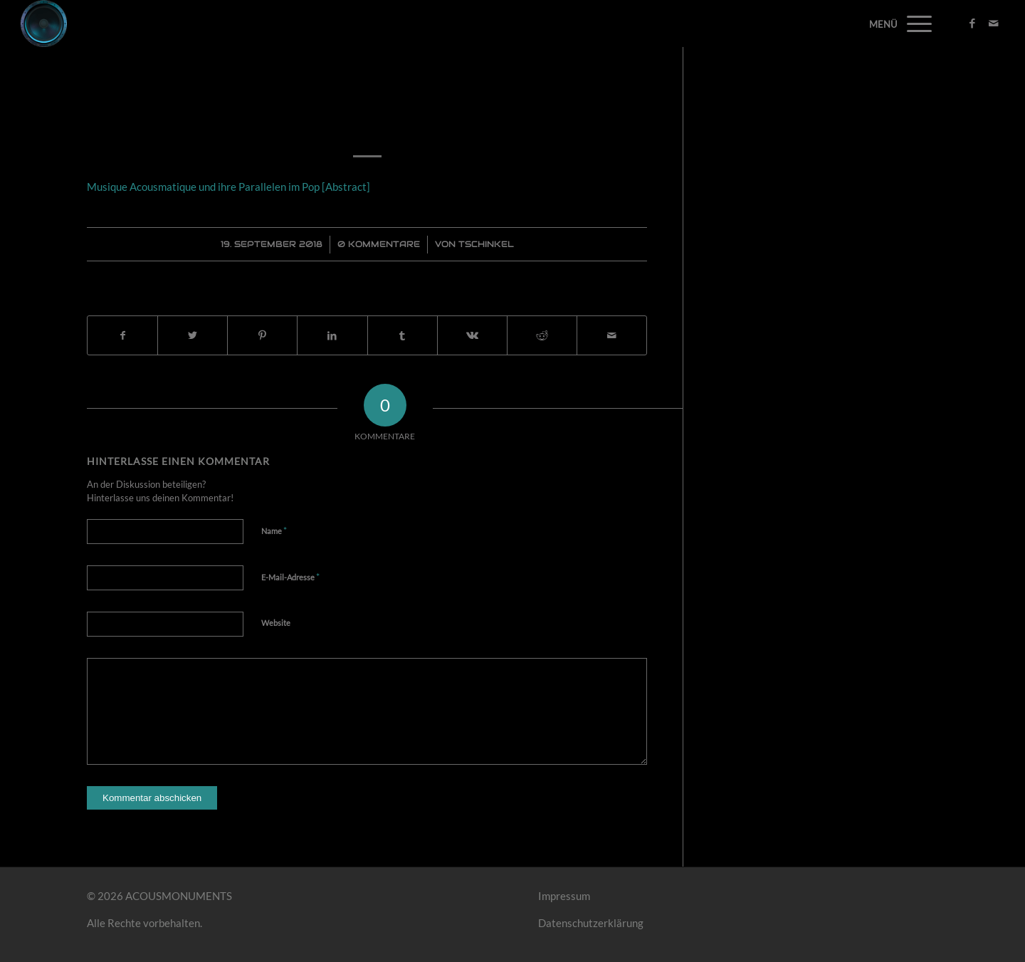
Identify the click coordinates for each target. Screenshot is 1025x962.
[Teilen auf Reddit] (542, 335)
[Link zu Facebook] (972, 22)
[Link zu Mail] (993, 22)
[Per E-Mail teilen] (611, 335)
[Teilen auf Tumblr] (402, 335)
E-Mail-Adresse (290, 576)
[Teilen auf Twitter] (192, 335)
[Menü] (915, 23)
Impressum (564, 895)
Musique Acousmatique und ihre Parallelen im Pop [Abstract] (367, 109)
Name (274, 530)
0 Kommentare (378, 244)
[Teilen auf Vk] (472, 335)
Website (275, 622)
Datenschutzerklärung (590, 922)
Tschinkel (486, 244)
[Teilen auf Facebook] (122, 335)
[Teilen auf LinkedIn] (332, 335)
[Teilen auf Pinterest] (262, 335)
